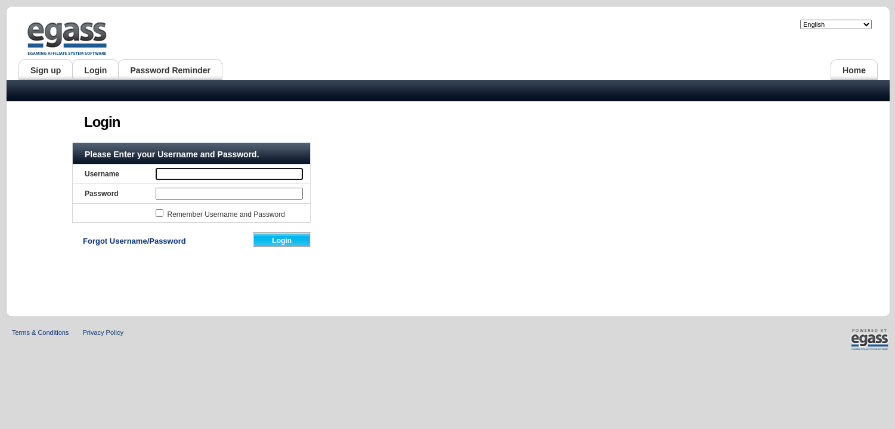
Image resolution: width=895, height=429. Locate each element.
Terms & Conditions (40, 332)
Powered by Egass (850, 339)
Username (102, 174)
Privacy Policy (102, 332)
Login (282, 241)
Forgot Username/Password (134, 241)
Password (102, 193)
